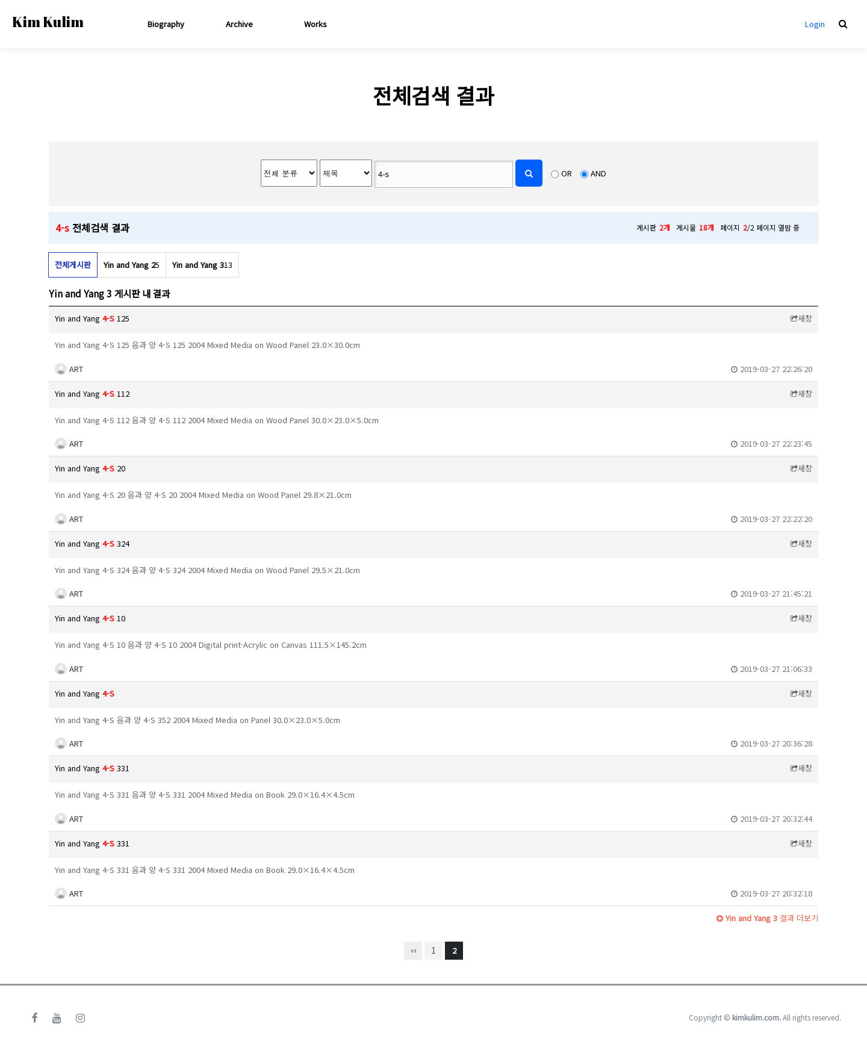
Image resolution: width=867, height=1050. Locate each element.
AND (598, 173)
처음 (413, 951)
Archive (239, 24)
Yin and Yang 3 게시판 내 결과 (109, 293)
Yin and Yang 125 (92, 318)
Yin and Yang (84, 693)
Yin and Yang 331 (92, 768)
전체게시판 (73, 264)
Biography (166, 24)
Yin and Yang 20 (90, 468)
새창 (801, 318)
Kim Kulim (48, 21)
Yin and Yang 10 (90, 618)
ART (69, 368)
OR (566, 173)
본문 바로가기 (0, 0)
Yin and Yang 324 (92, 543)
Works (315, 24)
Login (815, 24)
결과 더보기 (767, 918)
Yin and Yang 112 (92, 393)
